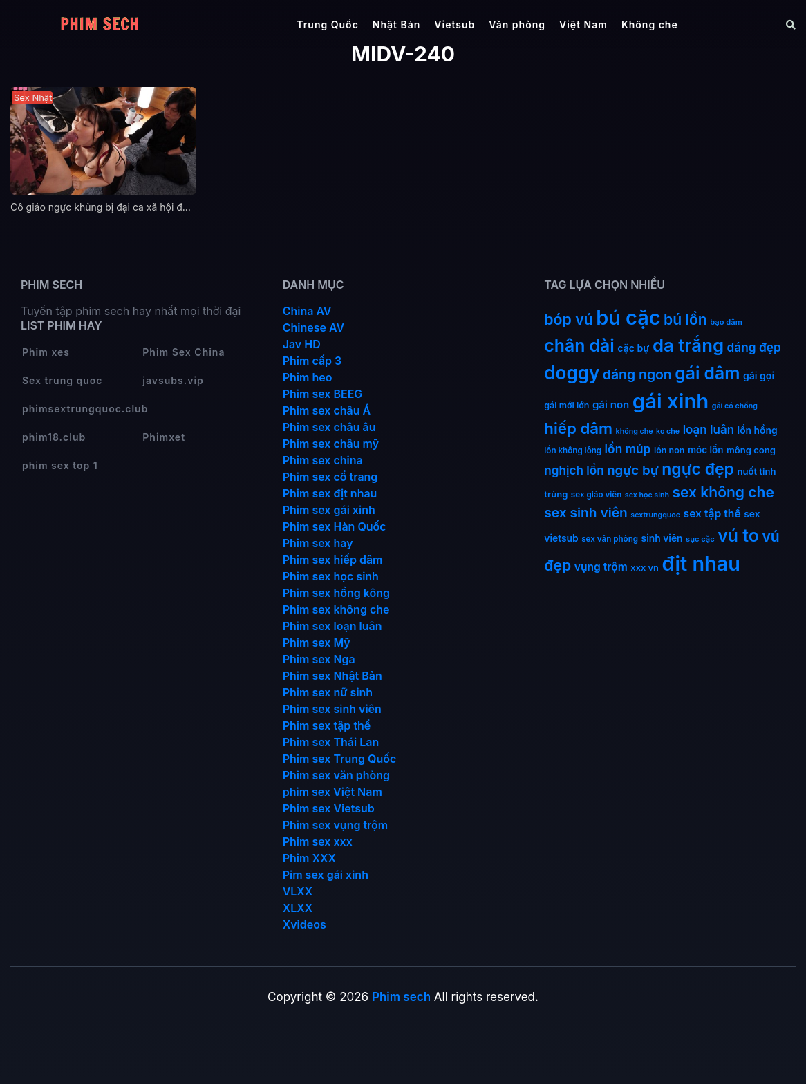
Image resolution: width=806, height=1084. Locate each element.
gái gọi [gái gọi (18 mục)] (758, 375)
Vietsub (454, 24)
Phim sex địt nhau (330, 493)
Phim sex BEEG (323, 394)
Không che (649, 24)
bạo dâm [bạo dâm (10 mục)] (726, 322)
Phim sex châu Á (327, 410)
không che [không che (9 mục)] (634, 431)
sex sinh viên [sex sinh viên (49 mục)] (586, 512)
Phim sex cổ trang (330, 477)
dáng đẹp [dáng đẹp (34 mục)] (754, 347)
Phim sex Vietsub (329, 808)
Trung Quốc (328, 24)
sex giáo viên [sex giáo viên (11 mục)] (596, 495)
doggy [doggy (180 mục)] (571, 372)
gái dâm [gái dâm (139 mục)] (707, 373)
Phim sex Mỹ (316, 642)
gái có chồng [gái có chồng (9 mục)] (735, 405)
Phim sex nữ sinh (328, 692)
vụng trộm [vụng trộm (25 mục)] (601, 566)
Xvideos (304, 924)
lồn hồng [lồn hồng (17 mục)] (758, 430)
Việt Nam (583, 24)
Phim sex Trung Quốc (340, 759)
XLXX (298, 908)
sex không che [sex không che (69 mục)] (723, 492)
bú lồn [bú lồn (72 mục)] (685, 319)
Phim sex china (323, 460)
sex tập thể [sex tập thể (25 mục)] (712, 513)
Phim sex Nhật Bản (332, 676)
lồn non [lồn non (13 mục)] (669, 450)
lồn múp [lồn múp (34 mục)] (628, 448)
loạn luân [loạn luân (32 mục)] (708, 430)
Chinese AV (313, 327)
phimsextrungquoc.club (85, 409)
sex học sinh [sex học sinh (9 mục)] (647, 495)
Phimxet (163, 437)
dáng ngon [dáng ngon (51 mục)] (637, 374)
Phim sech (401, 997)
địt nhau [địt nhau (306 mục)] (701, 563)
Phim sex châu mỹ (331, 443)
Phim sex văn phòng (336, 775)
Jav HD (302, 344)
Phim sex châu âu (329, 427)
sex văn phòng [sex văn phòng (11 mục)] (609, 539)
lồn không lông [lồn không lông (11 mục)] (572, 450)
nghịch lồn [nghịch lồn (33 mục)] (573, 470)
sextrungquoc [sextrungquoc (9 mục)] (655, 515)
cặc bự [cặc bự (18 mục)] (633, 348)
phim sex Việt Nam (332, 792)
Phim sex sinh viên (332, 709)
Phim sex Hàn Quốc (334, 526)
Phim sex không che (336, 609)
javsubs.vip (172, 380)
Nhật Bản (397, 24)
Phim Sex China (183, 352)
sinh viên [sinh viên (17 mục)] (662, 538)
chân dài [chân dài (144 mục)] (579, 345)
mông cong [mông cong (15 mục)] (751, 449)
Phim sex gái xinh (329, 510)
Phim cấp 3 (312, 361)
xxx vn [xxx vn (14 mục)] (644, 567)
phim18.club (54, 437)
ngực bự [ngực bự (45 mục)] (633, 470)
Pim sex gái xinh (325, 875)
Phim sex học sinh (331, 576)
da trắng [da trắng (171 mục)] (688, 345)
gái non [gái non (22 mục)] (610, 404)
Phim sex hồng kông (336, 593)
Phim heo (307, 377)
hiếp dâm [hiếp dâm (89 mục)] (578, 428)
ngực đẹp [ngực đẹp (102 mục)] (698, 469)
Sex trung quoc (62, 380)
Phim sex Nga (319, 659)
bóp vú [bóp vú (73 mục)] (568, 319)
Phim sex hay (318, 543)
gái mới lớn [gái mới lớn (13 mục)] (566, 405)
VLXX (298, 891)
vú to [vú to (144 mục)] (738, 535)
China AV (307, 311)
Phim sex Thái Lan (331, 742)
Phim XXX (309, 858)
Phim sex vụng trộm (335, 825)
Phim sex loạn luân (332, 626)
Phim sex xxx (318, 841)
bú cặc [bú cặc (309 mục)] (628, 317)
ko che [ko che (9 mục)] (668, 431)
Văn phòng (517, 24)
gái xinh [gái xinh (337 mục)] (670, 401)
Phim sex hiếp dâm (333, 560)
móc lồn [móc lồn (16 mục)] (706, 449)
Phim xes (46, 352)
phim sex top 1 (60, 465)
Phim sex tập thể (327, 725)
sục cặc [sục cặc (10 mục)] (700, 539)
